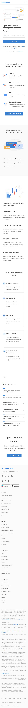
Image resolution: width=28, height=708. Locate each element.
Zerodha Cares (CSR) (6, 565)
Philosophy (4, 556)
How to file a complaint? (7, 530)
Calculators (4, 594)
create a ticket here (5, 673)
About (2, 553)
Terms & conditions (17, 698)
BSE (6, 698)
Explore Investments (14, 114)
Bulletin (3, 535)
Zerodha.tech (4, 568)
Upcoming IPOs (5, 583)
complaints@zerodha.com (6, 619)
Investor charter (15, 705)
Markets (3, 597)
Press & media (5, 559)
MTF (2, 515)
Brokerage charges (6, 585)
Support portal (5, 527)
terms (23, 46)
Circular (3, 538)
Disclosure (19, 702)
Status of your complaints (7, 533)
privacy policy (14, 48)
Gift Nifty (3, 603)
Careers (3, 562)
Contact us (4, 524)
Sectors (3, 600)
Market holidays (5, 588)
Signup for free (14, 455)
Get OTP (14, 41)
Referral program (5, 573)
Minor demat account (6, 498)
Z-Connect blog (5, 541)
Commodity (4, 506)
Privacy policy (12, 702)
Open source (4, 570)
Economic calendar (6, 591)
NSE (2, 698)
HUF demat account (6, 503)
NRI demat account (6, 500)
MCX (10, 698)
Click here (20, 51)
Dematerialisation (5, 509)
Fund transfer (4, 512)
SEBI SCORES (15, 624)
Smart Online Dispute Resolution (7, 631)
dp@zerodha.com (21, 619)
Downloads (4, 544)
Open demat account (6, 495)
